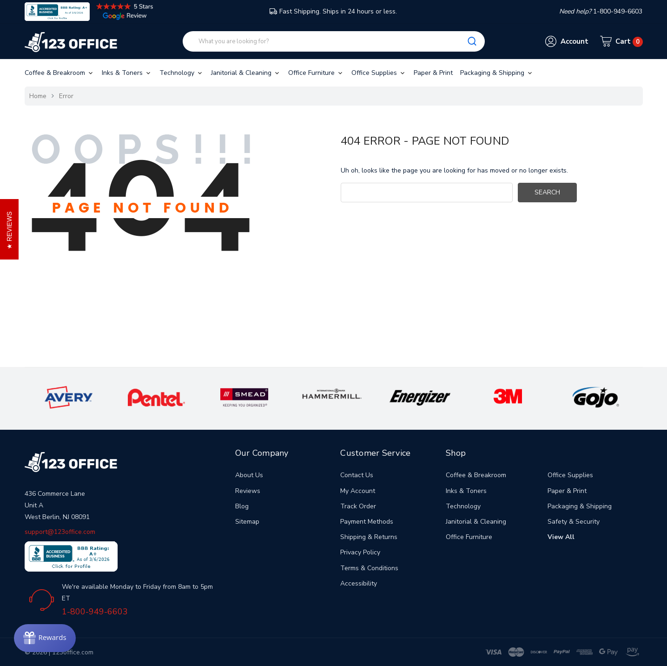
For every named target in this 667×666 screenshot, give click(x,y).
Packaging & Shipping (497, 72)
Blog (242, 506)
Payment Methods (366, 521)
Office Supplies (378, 72)
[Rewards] (45, 638)
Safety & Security (574, 521)
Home (37, 96)
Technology (181, 72)
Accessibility (358, 583)
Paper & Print (433, 72)
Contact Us (356, 475)
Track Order (358, 506)
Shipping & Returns (368, 537)
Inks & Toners (127, 72)
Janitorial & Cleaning (246, 72)
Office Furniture (316, 72)
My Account (357, 490)
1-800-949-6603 (95, 611)
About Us (249, 475)
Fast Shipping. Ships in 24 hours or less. (333, 11)
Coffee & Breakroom (59, 72)
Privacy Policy (360, 552)
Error (66, 96)
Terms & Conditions (369, 568)
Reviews (247, 490)
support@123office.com (60, 531)
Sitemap (247, 521)
